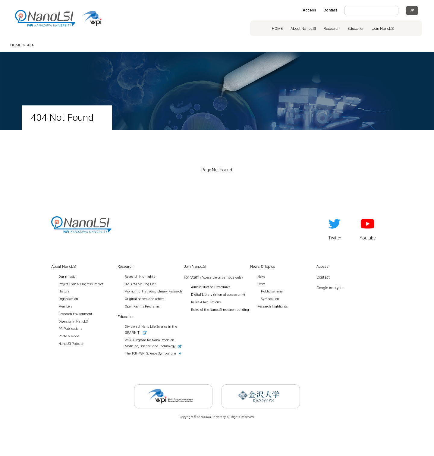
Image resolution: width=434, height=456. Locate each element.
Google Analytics (330, 288)
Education (356, 28)
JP (412, 10)
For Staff (214, 277)
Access (309, 10)
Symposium (270, 299)
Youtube (368, 228)
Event (261, 284)
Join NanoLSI (383, 28)
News (261, 277)
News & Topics (262, 266)
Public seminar (272, 291)
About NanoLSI (303, 28)
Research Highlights (272, 306)
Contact (330, 10)
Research (332, 28)
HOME (277, 28)
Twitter (334, 228)
